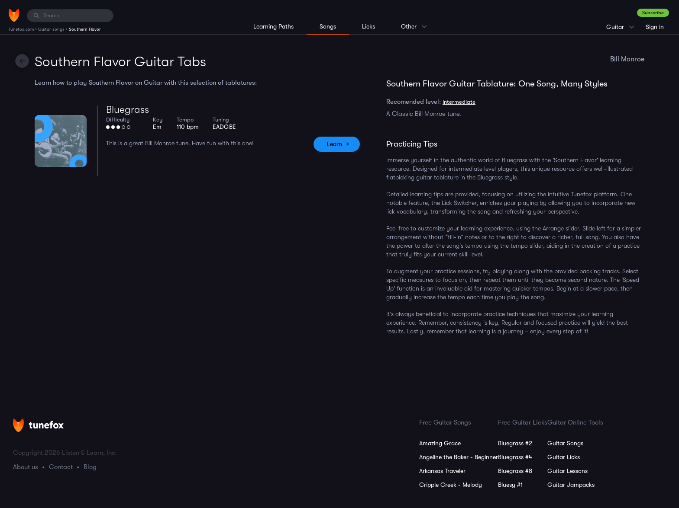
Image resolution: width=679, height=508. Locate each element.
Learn (334, 144)
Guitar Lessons (567, 470)
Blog (90, 467)
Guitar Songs (565, 443)
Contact (61, 467)
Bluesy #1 (510, 484)
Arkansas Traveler (442, 470)
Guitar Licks (563, 457)
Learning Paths (273, 26)
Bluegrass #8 (515, 470)
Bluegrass (127, 109)
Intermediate (459, 102)
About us (25, 467)
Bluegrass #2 (515, 443)
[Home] (14, 15)
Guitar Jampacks (571, 484)
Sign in (655, 26)
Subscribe (653, 13)
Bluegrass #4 (515, 457)
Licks (368, 26)
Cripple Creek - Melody (450, 484)
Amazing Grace (440, 443)
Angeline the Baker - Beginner (458, 457)
